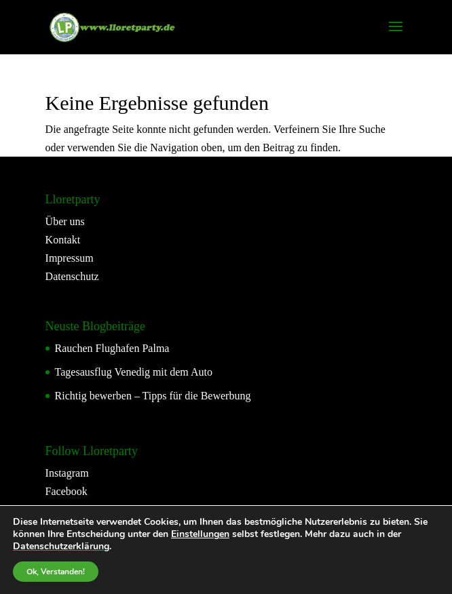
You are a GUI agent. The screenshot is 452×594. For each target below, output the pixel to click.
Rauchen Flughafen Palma (112, 348)
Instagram (67, 473)
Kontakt (63, 239)
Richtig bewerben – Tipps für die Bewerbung (153, 395)
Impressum (69, 258)
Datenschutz (72, 276)
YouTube (65, 510)
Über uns (65, 221)
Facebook (66, 491)
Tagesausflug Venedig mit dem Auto (133, 372)
